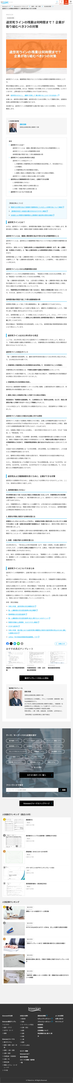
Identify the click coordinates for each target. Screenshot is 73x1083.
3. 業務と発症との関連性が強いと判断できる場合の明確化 (34, 173)
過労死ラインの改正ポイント (22, 160)
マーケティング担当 (27, 1025)
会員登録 (66, 2)
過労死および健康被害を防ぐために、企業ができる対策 (30, 179)
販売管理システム (14, 746)
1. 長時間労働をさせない (21, 182)
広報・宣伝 (24, 1027)
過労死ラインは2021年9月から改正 (23, 157)
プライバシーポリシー (44, 1022)
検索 (63, 790)
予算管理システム (39, 751)
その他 (6, 1070)
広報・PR (7, 1059)
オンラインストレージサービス (51, 746)
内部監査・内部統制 (10, 1056)
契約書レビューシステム (16, 762)
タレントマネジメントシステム (17, 751)
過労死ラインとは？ (17, 145)
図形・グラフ (8, 1027)
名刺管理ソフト (31, 746)
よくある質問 (59, 1016)
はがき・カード (8, 1030)
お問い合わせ (59, 1019)
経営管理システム (35, 762)
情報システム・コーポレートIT (10, 1066)
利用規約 (40, 1027)
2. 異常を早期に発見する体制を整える (26, 185)
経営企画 (6, 1062)
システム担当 (25, 1045)
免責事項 (40, 1025)
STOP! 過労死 (13, 626)
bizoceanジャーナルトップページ (36, 803)
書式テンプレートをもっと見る (36, 678)
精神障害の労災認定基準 (16, 614)
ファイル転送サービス (33, 741)
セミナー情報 (24, 1051)
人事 (22, 1039)
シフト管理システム (14, 757)
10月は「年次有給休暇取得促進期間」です (22, 637)
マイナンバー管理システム (54, 741)
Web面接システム (57, 751)
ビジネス (6, 1024)
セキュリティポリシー (44, 1019)
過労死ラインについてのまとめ (21, 192)
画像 (5, 1033)
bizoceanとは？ (25, 1054)
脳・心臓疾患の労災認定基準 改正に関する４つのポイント (28, 618)
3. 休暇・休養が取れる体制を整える (25, 189)
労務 (22, 1036)
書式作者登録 (24, 1057)
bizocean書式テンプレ (9, 1021)
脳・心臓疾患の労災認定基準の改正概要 (22, 610)
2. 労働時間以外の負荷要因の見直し (27, 170)
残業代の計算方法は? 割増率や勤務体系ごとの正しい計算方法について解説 (36, 207)
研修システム (51, 762)
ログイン (61, 2)
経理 (22, 1042)
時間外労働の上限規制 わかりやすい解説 (22, 622)
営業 (22, 1022)
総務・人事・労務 (9, 1050)
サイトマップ (59, 1022)
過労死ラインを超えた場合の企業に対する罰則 (29, 176)
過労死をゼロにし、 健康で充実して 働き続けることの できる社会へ (34, 95)
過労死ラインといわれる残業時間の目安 (26, 151)
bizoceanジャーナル (8, 1039)
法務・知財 (7, 1053)
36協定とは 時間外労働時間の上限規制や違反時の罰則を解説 (31, 215)
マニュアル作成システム (34, 757)
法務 (22, 1033)
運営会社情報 (42, 1016)
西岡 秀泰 (23, 124)
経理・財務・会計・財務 (10, 1046)
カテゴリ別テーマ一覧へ (36, 775)
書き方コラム (8, 1042)
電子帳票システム (14, 741)
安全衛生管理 (10, 18)
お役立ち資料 (24, 1016)
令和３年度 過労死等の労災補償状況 (21, 606)
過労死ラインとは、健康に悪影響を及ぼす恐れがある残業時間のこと (36, 148)
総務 (22, 1030)
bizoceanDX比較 (7, 1016)
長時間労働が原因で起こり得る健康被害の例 (28, 154)
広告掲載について (43, 1030)
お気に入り (61, 644)
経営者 (23, 1019)
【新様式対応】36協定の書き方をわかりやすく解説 (28, 211)
